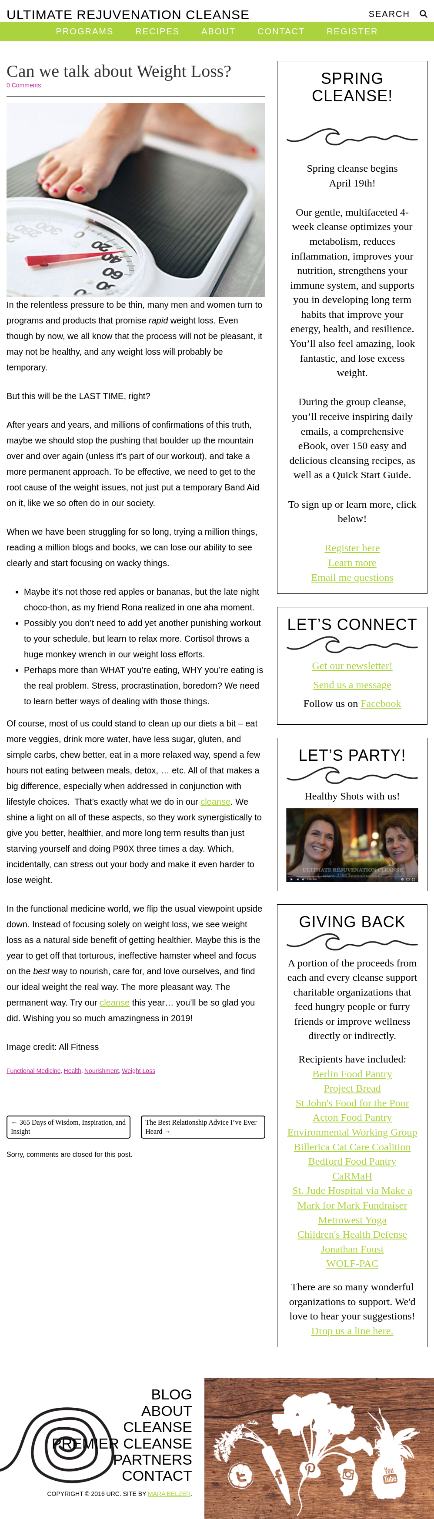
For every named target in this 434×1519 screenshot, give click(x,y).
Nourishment (101, 1070)
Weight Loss (138, 1070)
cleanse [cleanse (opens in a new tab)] (215, 801)
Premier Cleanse (122, 1444)
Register (352, 31)
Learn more (352, 562)
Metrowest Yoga (352, 1220)
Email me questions (352, 577)
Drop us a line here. (352, 1330)
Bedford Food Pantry (352, 1161)
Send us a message (352, 684)
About (218, 31)
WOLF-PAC (352, 1263)
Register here (352, 547)
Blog (171, 1394)
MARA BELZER (169, 1493)
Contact (281, 31)
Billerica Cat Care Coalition (352, 1147)
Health (72, 1070)
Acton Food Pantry (352, 1117)
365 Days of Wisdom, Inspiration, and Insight (68, 1127)
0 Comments (24, 85)
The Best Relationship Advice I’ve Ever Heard (200, 1127)
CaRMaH (352, 1176)
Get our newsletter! (352, 665)
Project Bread (352, 1088)
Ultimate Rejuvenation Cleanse (128, 14)
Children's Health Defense (352, 1234)
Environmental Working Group (352, 1132)
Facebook (381, 703)
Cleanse (157, 1427)
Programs (85, 31)
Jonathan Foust (352, 1249)
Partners (152, 1460)
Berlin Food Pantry (352, 1073)
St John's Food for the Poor (352, 1103)
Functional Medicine (34, 1070)
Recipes (157, 31)
